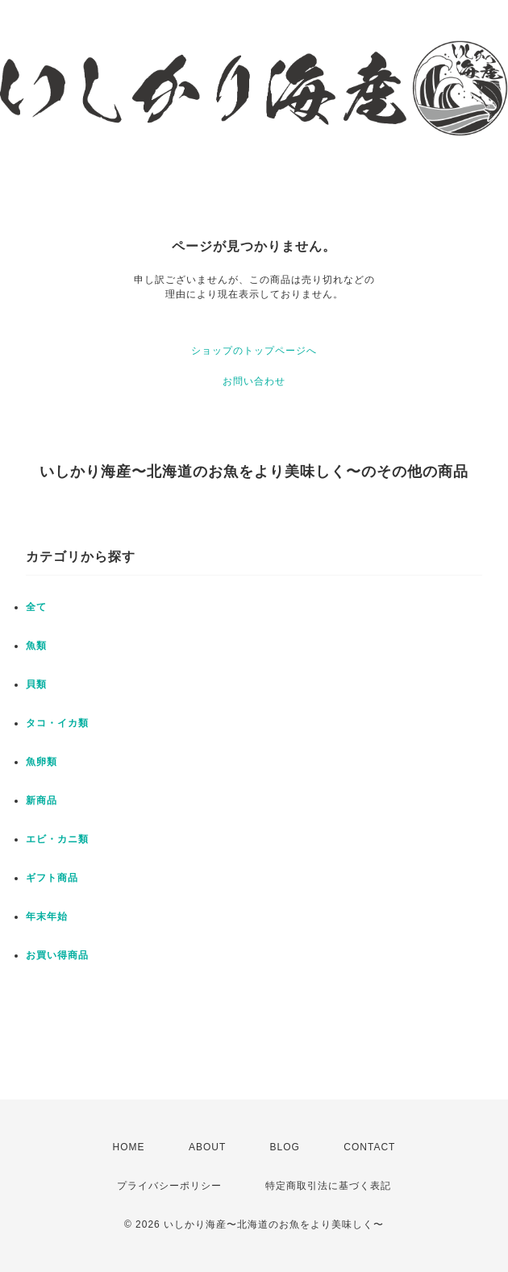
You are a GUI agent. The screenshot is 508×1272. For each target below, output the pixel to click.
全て (36, 607)
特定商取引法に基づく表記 (328, 1185)
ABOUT (207, 1147)
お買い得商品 (57, 955)
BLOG (285, 1147)
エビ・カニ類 (57, 839)
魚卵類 (41, 761)
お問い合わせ (254, 381)
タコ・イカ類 (57, 723)
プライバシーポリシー (169, 1185)
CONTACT (369, 1147)
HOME (129, 1147)
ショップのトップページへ (254, 350)
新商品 (41, 800)
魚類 (36, 645)
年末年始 (47, 916)
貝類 (36, 684)
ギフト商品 (52, 877)
